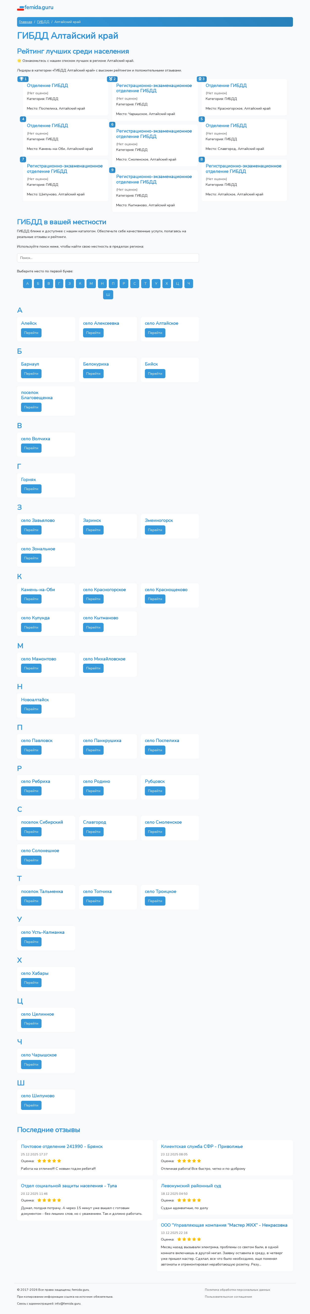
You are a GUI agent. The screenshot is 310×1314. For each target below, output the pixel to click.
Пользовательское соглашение (228, 1296)
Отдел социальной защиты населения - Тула (69, 1186)
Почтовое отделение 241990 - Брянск (62, 1147)
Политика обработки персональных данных (237, 1290)
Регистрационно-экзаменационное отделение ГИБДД (154, 88)
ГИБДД (43, 21)
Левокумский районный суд (191, 1186)
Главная (25, 21)
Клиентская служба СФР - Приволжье (202, 1147)
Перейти (31, 332)
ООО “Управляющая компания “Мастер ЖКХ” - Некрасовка (224, 1225)
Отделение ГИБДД (47, 86)
